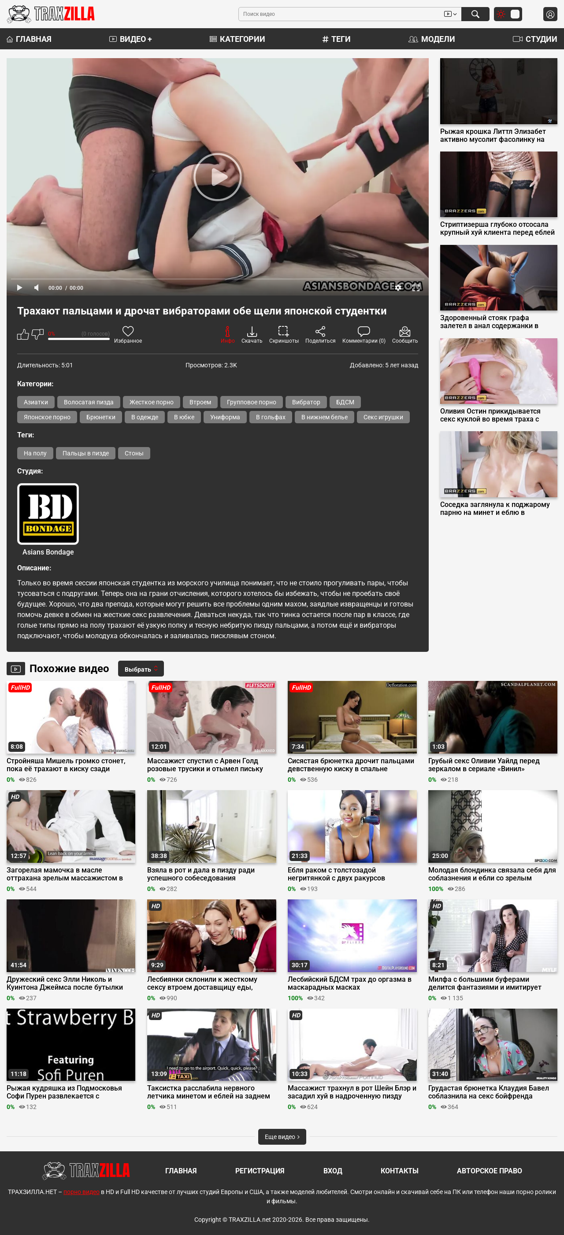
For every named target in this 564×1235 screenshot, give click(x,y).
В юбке (184, 417)
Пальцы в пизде (86, 453)
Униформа (225, 417)
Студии (535, 39)
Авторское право (489, 1171)
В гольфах (271, 417)
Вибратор (306, 402)
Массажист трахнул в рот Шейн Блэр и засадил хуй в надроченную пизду (352, 1092)
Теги (337, 39)
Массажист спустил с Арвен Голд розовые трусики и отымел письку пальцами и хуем (205, 765)
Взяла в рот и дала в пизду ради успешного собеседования (201, 874)
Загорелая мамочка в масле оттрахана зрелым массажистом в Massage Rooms (65, 874)
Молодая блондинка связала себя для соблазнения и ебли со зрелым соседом (492, 874)
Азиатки (36, 402)
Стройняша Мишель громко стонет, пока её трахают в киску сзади (66, 765)
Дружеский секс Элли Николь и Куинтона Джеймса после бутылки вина (65, 983)
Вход (332, 1171)
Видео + (130, 39)
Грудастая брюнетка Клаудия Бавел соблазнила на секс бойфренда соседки (488, 1092)
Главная (29, 39)
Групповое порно (251, 402)
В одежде (144, 417)
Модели (431, 39)
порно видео (81, 1191)
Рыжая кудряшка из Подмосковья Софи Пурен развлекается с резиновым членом (64, 1092)
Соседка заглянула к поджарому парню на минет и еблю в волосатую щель (495, 509)
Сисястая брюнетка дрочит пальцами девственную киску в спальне (351, 765)
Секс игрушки (383, 417)
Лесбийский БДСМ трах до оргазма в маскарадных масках (350, 983)
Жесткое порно (152, 402)
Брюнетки (100, 417)
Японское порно (47, 417)
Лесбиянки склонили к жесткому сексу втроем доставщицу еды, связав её (202, 983)
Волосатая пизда (89, 402)
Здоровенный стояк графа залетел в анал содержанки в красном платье (489, 322)
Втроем (200, 402)
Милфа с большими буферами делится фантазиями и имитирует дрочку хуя (485, 983)
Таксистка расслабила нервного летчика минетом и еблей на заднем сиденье (208, 1092)
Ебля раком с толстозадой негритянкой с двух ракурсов (336, 874)
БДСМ (345, 402)
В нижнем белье (324, 417)
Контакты (400, 1171)
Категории (237, 39)
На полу (35, 453)
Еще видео (282, 1136)
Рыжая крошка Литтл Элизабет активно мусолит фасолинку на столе (493, 136)
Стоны (134, 453)
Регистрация (260, 1171)
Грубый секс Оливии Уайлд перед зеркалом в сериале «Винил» (484, 765)
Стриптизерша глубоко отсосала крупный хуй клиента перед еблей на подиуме (497, 229)
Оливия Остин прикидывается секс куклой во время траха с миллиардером (490, 415)
